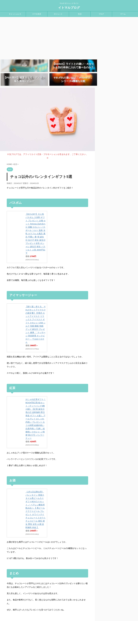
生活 (80, 14)
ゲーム (123, 14)
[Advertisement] (69, 37)
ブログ (101, 14)
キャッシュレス (15, 14)
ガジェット (58, 14)
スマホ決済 (36, 14)
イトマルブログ (69, 7)
